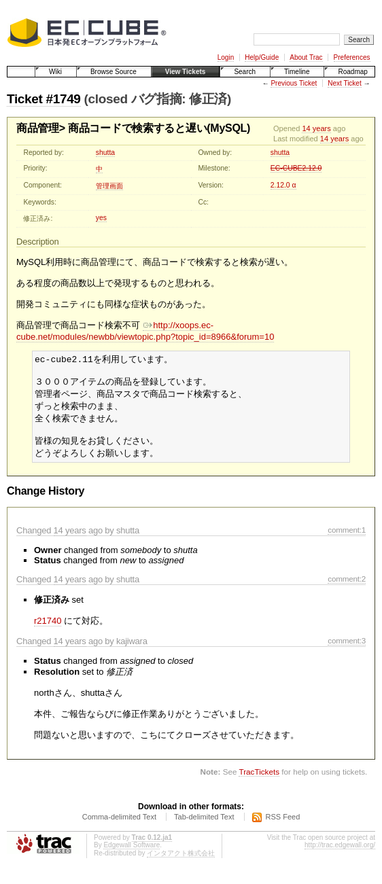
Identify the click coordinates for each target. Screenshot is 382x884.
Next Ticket (344, 83)
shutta (105, 152)
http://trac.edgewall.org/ (340, 854)
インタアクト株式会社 (181, 862)
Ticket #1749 (44, 99)
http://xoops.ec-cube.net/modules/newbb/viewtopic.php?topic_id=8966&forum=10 (145, 331)
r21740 (47, 629)
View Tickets (185, 71)
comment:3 (347, 649)
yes (101, 218)
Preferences (352, 57)
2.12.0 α (283, 185)
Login (226, 57)
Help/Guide (262, 57)
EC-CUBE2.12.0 (296, 168)
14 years (316, 128)
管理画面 (109, 186)
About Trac (306, 57)
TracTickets (259, 780)
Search (245, 71)
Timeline (296, 71)
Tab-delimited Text (204, 825)
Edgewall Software (131, 854)
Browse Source (113, 71)
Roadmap (352, 71)
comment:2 (347, 587)
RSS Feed (283, 825)
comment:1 (347, 538)
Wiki (55, 71)
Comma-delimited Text (119, 825)
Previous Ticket (294, 83)
